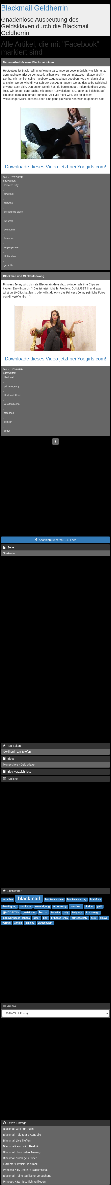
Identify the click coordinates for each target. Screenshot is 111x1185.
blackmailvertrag (76, 899)
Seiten (9, 547)
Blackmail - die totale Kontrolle (22, 1134)
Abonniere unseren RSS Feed (56, 540)
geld (99, 906)
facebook (9, 238)
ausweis (8, 203)
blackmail (9, 194)
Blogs (9, 758)
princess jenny (11, 386)
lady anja (77, 912)
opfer (36, 918)
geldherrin (9, 229)
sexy (93, 918)
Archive (10, 1006)
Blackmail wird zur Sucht (18, 1128)
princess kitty (79, 918)
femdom (8, 220)
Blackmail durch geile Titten (20, 1158)
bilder (7, 430)
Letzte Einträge (14, 1123)
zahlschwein (45, 922)
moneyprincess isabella (16, 918)
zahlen (18, 922)
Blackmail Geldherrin (34, 8)
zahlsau (30, 922)
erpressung (59, 906)
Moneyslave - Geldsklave (18, 764)
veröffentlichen (12, 404)
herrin (43, 912)
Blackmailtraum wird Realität (21, 1146)
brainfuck (95, 899)
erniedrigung (42, 906)
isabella (55, 912)
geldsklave (29, 912)
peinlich (8, 421)
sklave (104, 918)
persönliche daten (13, 211)
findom (89, 906)
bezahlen (7, 899)
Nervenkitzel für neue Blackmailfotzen (28, 62)
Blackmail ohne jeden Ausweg (21, 1152)
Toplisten (11, 778)
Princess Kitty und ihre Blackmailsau (26, 1169)
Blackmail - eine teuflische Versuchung (27, 1175)
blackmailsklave (12, 395)
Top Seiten (12, 745)
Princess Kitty (11, 185)
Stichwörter (12, 890)
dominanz (25, 906)
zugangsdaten (11, 247)
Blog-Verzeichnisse (17, 771)
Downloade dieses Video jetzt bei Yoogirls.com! (55, 166)
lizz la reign (92, 912)
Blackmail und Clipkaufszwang (23, 276)
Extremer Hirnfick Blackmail (20, 1164)
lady (66, 912)
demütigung (9, 906)
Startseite (9, 553)
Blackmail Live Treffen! (17, 1140)
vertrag (6, 922)
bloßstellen (10, 256)
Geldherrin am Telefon (17, 751)
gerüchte (8, 265)
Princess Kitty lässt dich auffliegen (24, 1181)
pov (45, 918)
